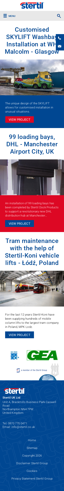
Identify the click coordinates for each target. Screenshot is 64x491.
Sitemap (32, 448)
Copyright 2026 (32, 455)
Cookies (32, 471)
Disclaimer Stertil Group (32, 463)
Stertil (32, 5)
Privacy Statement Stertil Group (32, 478)
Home (32, 440)
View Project (19, 119)
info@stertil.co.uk (23, 427)
